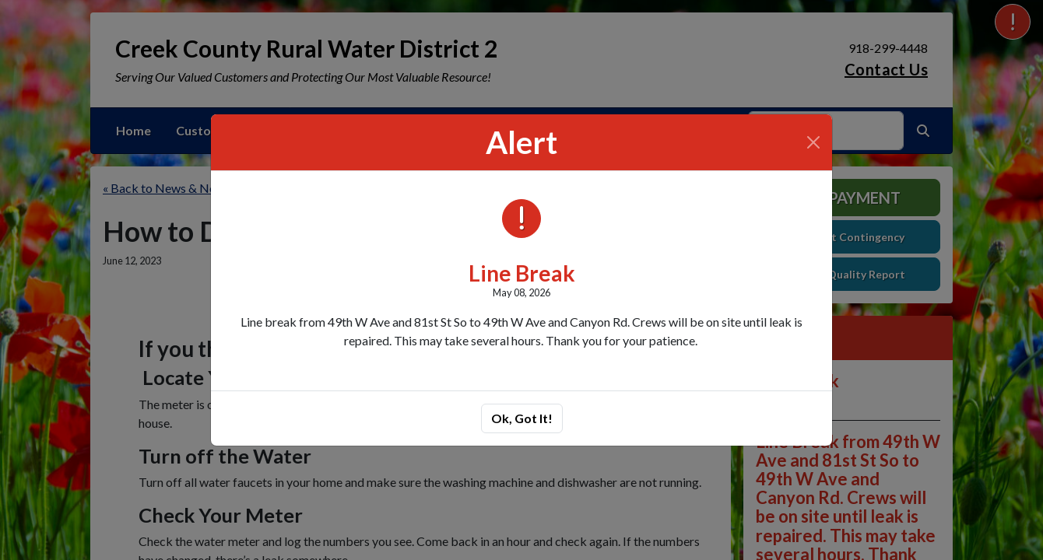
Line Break (522, 273)
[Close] (813, 142)
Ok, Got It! (522, 418)
